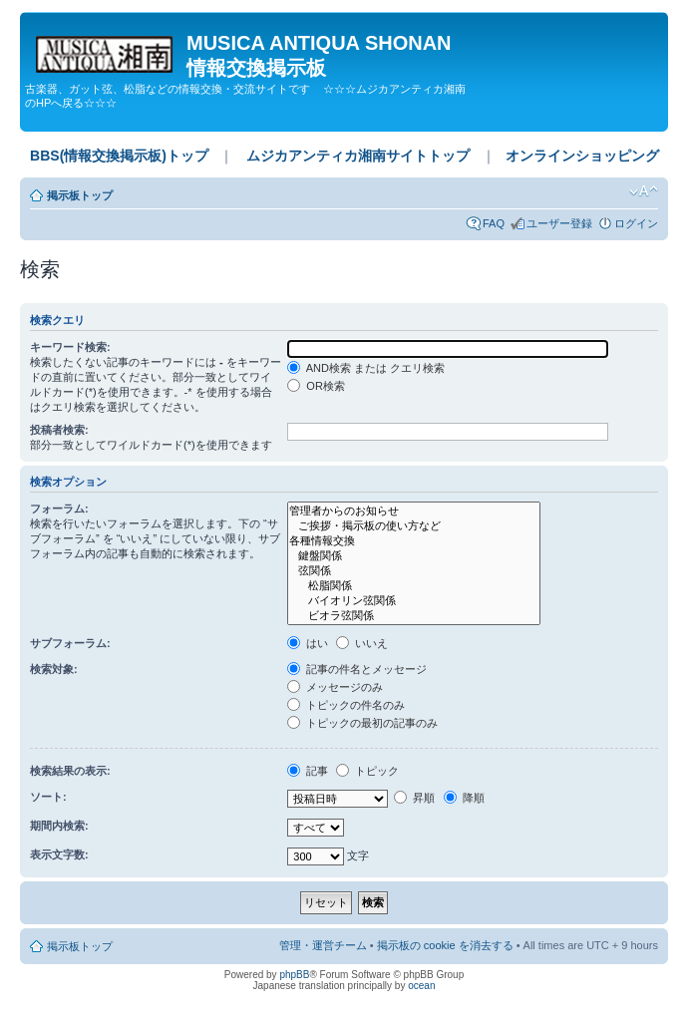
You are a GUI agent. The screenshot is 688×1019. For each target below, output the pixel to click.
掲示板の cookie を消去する (445, 945)
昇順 (414, 798)
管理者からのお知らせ (413, 511)
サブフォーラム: (70, 643)
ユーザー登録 (559, 223)
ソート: (48, 797)
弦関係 (413, 570)
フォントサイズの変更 (643, 191)
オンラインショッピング (582, 156)
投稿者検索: (59, 430)
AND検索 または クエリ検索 (366, 368)
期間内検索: (59, 826)
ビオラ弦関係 (413, 615)
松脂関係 (413, 585)
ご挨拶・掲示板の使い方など (413, 525)
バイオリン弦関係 (413, 600)
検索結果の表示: (70, 771)
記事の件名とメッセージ (357, 669)
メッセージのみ (335, 687)
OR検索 (316, 386)
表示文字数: (59, 854)
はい (307, 643)
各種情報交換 (413, 540)
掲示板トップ (80, 195)
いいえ (362, 643)
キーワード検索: (70, 347)
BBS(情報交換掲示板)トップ (119, 156)
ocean (421, 985)
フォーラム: (59, 508)
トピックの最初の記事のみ (362, 723)
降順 (464, 798)
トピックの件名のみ (346, 705)
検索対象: (54, 669)
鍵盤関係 (413, 555)
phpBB (294, 974)
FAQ (494, 223)
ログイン (636, 223)
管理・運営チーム (323, 945)
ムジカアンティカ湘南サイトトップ (358, 156)
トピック (367, 771)
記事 (307, 771)
